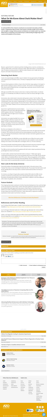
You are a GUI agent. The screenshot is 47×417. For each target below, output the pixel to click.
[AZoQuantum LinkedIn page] (9, 5)
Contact (37, 387)
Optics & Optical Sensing (12, 359)
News (22, 381)
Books (29, 382)
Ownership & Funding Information (39, 399)
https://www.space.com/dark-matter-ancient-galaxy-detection (26, 211)
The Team (30, 393)
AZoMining (13, 381)
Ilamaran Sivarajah (23, 234)
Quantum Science (10, 365)
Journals (30, 384)
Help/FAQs (30, 390)
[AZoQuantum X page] (12, 5)
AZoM (4, 381)
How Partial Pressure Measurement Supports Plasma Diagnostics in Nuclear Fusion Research (22, 339)
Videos (29, 385)
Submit (43, 267)
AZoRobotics (5, 384)
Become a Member (40, 384)
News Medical (14, 385)
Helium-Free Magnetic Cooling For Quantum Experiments (16, 334)
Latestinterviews (8, 275)
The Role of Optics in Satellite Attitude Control (13, 344)
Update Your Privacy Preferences (10, 415)
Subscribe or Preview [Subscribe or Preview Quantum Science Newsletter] (10, 366)
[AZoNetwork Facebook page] (11, 5)
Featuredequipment (24, 275)
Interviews (23, 387)
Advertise (38, 389)
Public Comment (23, 265)
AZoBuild (5, 389)
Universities (30, 389)
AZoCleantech (6, 385)
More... (44, 1)
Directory (22, 384)
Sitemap (30, 392)
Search (37, 382)
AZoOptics (5, 387)
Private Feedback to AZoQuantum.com (37, 265)
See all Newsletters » (6, 370)
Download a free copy (36, 125)
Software (22, 390)
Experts (22, 389)
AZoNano (5, 382)
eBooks (29, 381)
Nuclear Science (10, 353)
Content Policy (39, 396)
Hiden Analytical (7, 342)
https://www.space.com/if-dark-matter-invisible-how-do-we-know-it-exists (24, 207)
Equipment (23, 385)
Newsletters (38, 385)
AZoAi (12, 384)
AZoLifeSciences (14, 387)
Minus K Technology (7, 336)
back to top (41, 403)
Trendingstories (38, 275)
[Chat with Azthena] (44, 414)
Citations (5, 246)
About (37, 381)
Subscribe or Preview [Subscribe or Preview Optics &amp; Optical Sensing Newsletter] (10, 360)
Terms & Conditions (38, 391)
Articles (22, 382)
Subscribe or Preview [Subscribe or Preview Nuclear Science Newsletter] (10, 354)
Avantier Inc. (6, 346)
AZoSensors (13, 382)
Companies (30, 387)
